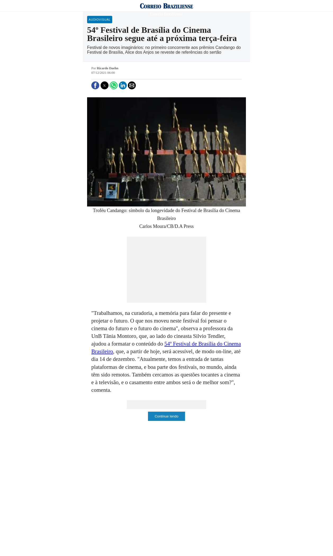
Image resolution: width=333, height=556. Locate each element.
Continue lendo (166, 416)
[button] (95, 85)
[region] (166, 270)
